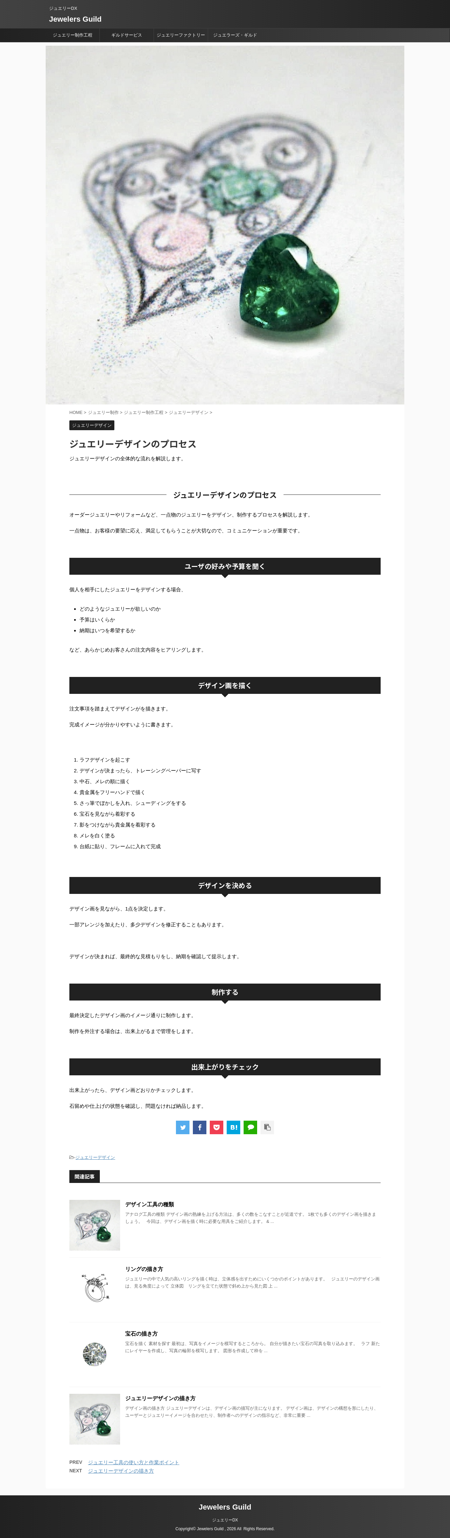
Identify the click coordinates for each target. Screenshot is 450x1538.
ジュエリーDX (225, 1520)
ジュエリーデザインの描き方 (160, 1398)
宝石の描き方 (141, 1334)
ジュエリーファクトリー (181, 35)
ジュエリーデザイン (95, 1157)
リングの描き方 (144, 1269)
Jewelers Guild (75, 19)
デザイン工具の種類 (149, 1204)
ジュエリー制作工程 (72, 35)
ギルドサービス (126, 35)
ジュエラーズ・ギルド (235, 35)
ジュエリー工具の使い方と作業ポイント (133, 1462)
